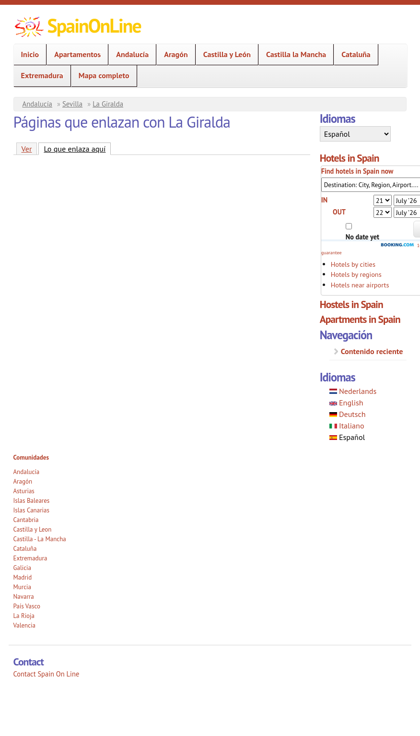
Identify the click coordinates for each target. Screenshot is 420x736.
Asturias (24, 491)
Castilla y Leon (32, 529)
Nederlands (353, 391)
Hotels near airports (360, 284)
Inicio (27, 54)
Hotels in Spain (349, 158)
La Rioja (24, 616)
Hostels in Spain (351, 304)
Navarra (23, 597)
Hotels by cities (353, 264)
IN (324, 199)
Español (347, 437)
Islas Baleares (31, 501)
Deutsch (347, 414)
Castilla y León (224, 54)
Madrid (22, 577)
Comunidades (31, 457)
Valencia (24, 625)
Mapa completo (104, 75)
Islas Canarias (31, 510)
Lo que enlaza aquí (77, 148)
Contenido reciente (372, 351)
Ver (27, 149)
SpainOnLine (94, 25)
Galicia (22, 568)
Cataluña (353, 54)
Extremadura (39, 76)
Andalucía (129, 54)
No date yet (362, 236)
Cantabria (26, 520)
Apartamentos (74, 54)
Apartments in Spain (360, 319)
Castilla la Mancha (293, 54)
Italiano (346, 425)
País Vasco (27, 606)
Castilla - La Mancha (39, 539)
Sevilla (72, 103)
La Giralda (108, 103)
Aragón (173, 54)
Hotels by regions (356, 274)
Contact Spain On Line (46, 673)
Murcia (22, 587)
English (346, 402)
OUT (339, 211)
